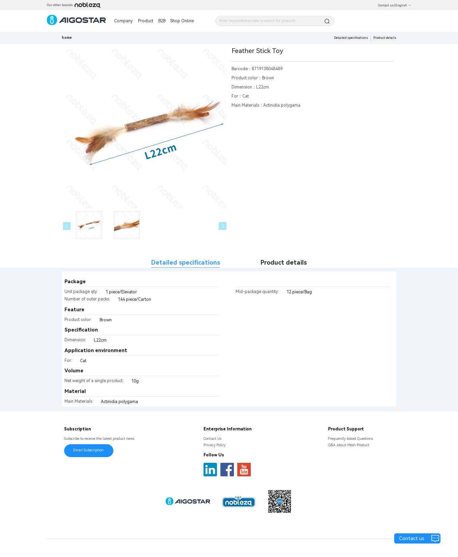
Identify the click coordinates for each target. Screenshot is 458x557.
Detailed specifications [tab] (185, 262)
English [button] (403, 5)
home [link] (67, 37)
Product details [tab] (284, 262)
